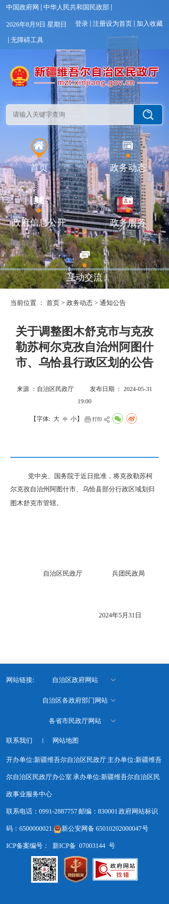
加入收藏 (150, 23)
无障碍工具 (27, 40)
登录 (81, 23)
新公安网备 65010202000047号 (105, 828)
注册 (99, 23)
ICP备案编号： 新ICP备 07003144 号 (60, 845)
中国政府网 (22, 7)
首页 (52, 302)
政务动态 (79, 302)
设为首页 (119, 23)
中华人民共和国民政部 (76, 7)
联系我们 (19, 740)
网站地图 (66, 740)
